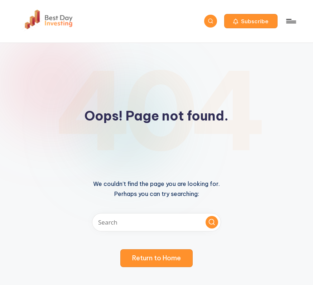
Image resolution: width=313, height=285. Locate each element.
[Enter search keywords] (156, 222)
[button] (251, 21)
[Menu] (290, 21)
